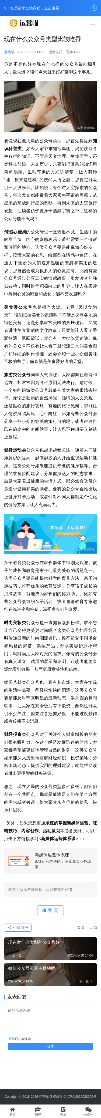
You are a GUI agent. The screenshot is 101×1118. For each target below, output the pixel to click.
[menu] (92, 23)
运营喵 (9, 52)
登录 (11, 1039)
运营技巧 (55, 52)
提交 (50, 1046)
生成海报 (18, 927)
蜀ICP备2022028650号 (79, 1097)
